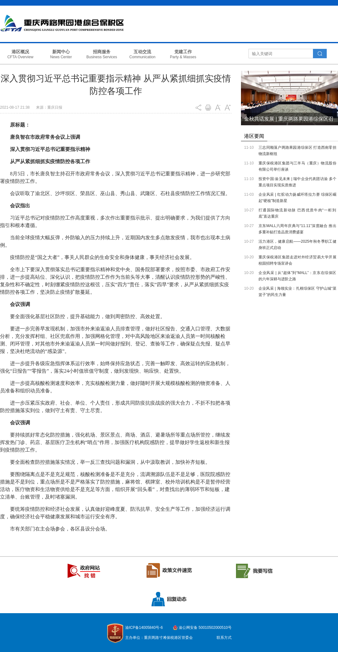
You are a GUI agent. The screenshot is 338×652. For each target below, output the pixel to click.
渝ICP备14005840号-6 (144, 627)
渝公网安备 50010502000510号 (205, 627)
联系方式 (224, 637)
